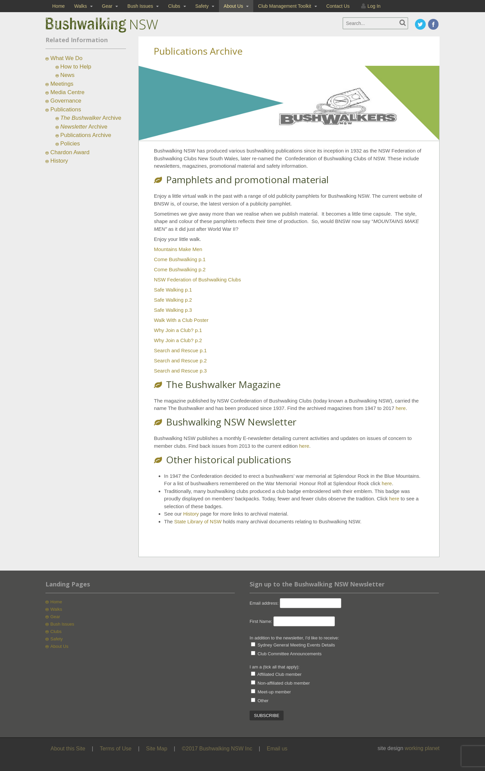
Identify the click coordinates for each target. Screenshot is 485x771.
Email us (277, 748)
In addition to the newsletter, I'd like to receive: (294, 637)
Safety (202, 6)
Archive (90, 118)
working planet (422, 748)
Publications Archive (85, 135)
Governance (66, 101)
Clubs (174, 6)
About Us (233, 6)
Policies (70, 143)
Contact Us (338, 6)
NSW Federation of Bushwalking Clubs (197, 279)
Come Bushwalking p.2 (179, 269)
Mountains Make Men (178, 249)
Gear (107, 6)
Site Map (156, 748)
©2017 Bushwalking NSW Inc (217, 748)
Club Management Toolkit (284, 6)
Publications (66, 109)
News (67, 75)
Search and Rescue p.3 (180, 371)
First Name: (261, 621)
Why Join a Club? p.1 (178, 330)
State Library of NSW (198, 521)
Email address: (265, 603)
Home (58, 6)
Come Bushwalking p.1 (179, 259)
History (191, 514)
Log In (374, 6)
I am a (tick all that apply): (274, 666)
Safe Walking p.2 (173, 300)
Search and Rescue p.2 (180, 360)
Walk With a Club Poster (181, 320)
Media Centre (68, 92)
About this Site (68, 748)
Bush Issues (140, 6)
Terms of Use (115, 748)
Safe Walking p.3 (173, 310)
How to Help (75, 66)
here (401, 408)
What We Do (67, 58)
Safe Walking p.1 (173, 290)
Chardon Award (70, 152)
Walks (80, 6)
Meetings (62, 84)
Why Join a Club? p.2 (178, 340)
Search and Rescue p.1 (180, 350)
